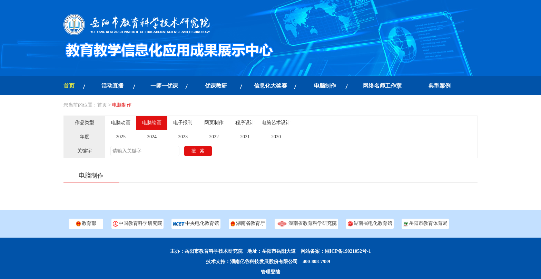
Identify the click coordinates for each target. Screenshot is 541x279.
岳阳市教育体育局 (425, 224)
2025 (121, 136)
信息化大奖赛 (270, 86)
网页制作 (214, 122)
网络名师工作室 (382, 86)
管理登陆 (270, 272)
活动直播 (112, 86)
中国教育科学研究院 (137, 224)
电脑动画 (120, 122)
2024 (152, 136)
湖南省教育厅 (247, 224)
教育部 (86, 224)
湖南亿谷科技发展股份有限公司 (264, 261)
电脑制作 (325, 86)
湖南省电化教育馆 (369, 224)
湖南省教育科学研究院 (306, 224)
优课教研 (216, 86)
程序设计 (245, 122)
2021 (245, 136)
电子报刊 (183, 122)
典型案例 (440, 86)
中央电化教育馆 (196, 224)
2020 (276, 136)
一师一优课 (164, 86)
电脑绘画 (151, 122)
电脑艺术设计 (276, 122)
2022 (214, 136)
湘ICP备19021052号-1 (348, 251)
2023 (183, 136)
